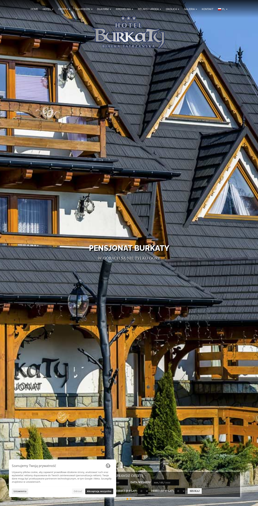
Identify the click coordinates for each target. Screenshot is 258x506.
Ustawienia (20, 491)
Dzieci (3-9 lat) (126, 490)
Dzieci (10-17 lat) (162, 490)
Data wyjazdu (140, 482)
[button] (223, 9)
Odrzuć (78, 491)
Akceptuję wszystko (99, 491)
